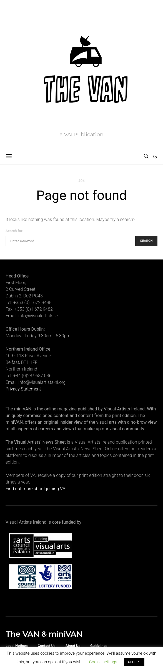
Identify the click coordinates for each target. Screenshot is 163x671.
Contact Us (47, 646)
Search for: (14, 231)
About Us (73, 646)
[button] (155, 156)
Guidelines (98, 646)
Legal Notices (17, 646)
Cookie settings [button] (103, 661)
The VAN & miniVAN (44, 634)
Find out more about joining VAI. (36, 488)
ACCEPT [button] (134, 662)
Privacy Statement (23, 389)
